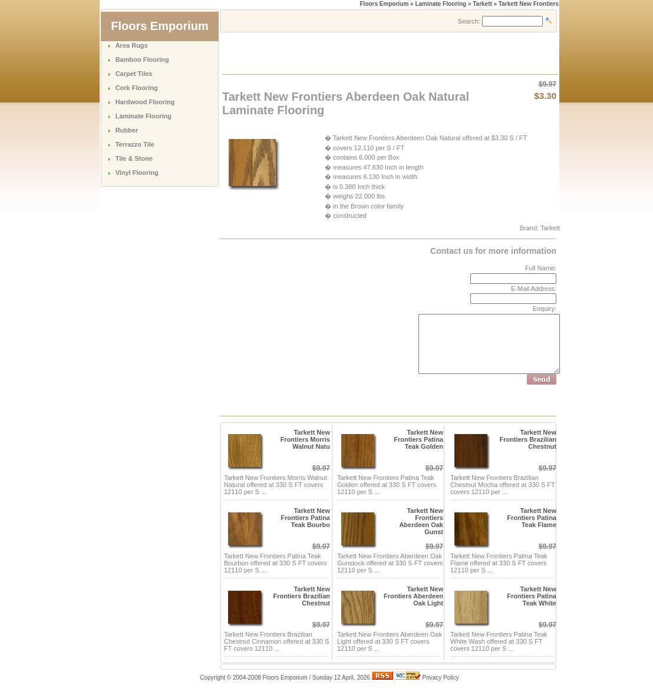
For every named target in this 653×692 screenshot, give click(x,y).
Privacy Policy (441, 677)
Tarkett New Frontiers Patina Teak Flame (531, 517)
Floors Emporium (384, 4)
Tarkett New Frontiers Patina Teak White (531, 596)
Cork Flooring (137, 87)
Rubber (127, 130)
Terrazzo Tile (135, 144)
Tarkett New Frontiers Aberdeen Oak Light (413, 596)
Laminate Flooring (144, 116)
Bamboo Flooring (142, 59)
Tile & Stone (134, 158)
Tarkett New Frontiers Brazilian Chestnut (527, 439)
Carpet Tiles (134, 73)
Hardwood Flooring (145, 101)
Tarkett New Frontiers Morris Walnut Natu (305, 439)
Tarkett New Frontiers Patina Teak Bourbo (305, 517)
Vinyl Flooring (137, 172)
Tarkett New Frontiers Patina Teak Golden (418, 439)
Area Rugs (132, 45)
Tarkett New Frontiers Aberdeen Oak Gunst (421, 521)
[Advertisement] (361, 52)
